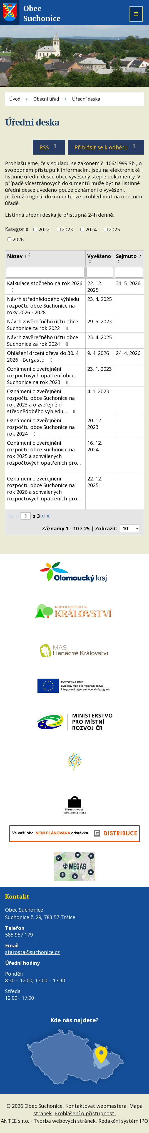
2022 (43, 229)
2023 (67, 229)
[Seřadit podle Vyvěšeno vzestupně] (90, 260)
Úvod (14, 99)
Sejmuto (128, 256)
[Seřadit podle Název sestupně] (30, 256)
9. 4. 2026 (98, 353)
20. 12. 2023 (94, 423)
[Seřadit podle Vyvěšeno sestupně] (90, 263)
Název (17, 256)
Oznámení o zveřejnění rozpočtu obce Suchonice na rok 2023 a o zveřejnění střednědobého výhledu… (42, 401)
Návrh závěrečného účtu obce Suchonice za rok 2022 (42, 324)
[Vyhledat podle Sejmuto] (129, 272)
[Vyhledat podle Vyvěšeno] (99, 272)
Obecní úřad (46, 99)
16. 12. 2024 (94, 446)
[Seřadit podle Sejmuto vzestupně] (119, 260)
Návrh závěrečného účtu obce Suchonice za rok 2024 (42, 340)
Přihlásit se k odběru (106, 147)
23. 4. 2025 (99, 299)
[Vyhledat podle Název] (45, 272)
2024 (90, 229)
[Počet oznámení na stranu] (130, 528)
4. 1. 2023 (98, 391)
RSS (49, 147)
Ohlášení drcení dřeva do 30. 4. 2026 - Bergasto (43, 356)
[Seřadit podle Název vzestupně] (30, 254)
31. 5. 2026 (128, 283)
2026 (18, 239)
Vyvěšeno (99, 256)
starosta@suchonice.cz (32, 952)
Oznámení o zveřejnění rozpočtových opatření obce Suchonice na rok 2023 (40, 375)
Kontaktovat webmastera (95, 1106)
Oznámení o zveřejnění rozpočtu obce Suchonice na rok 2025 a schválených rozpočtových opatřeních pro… (44, 455)
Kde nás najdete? (74, 1020)
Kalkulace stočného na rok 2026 (44, 286)
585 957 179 (19, 934)
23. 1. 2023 (99, 368)
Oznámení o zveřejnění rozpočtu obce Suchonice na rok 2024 (41, 427)
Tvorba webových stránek (65, 1120)
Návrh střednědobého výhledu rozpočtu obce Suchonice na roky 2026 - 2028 (43, 306)
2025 (114, 229)
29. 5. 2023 (99, 321)
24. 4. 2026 (128, 353)
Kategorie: (17, 229)
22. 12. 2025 (94, 286)
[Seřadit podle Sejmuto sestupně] (119, 263)
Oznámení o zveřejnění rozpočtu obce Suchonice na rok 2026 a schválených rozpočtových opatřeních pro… (44, 491)
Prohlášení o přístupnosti (85, 1113)
